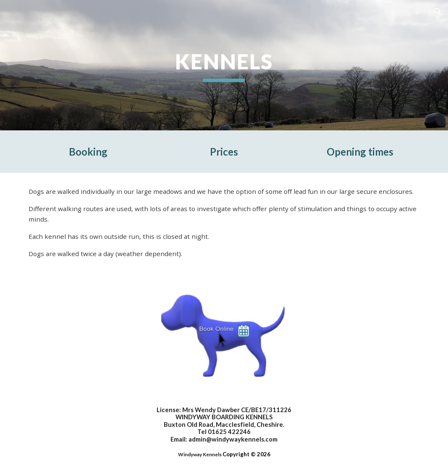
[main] (224, 65)
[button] (438, 12)
